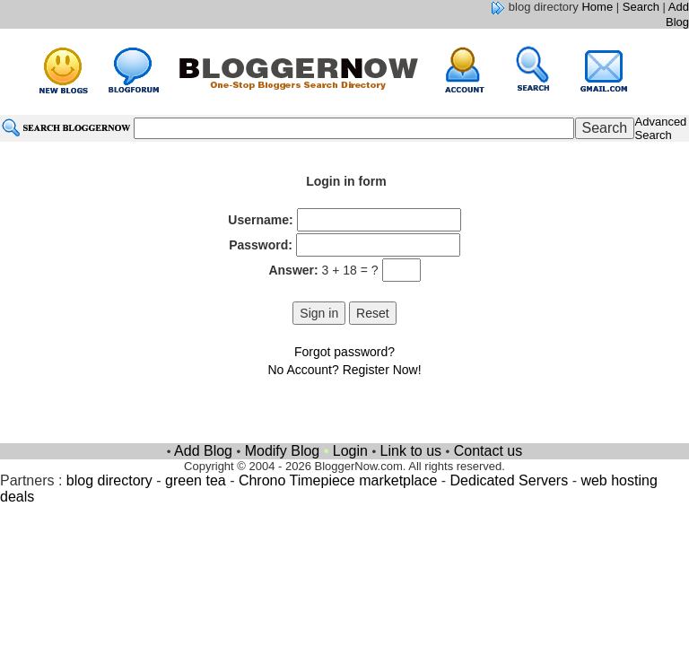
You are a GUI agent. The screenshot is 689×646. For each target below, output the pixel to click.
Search (641, 6)
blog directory (109, 480)
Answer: (293, 270)
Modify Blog (282, 450)
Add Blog (677, 14)
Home (597, 6)
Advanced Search (661, 128)
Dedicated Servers (509, 480)
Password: (260, 245)
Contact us (488, 450)
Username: (260, 220)
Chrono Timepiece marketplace (338, 480)
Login (350, 450)
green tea (195, 480)
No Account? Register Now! (344, 369)
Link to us (410, 450)
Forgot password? (344, 352)
